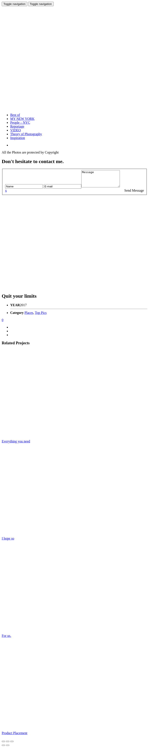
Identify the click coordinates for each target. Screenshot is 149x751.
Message (102, 180)
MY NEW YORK (22, 119)
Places (28, 316)
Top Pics (41, 316)
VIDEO (15, 130)
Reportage (17, 126)
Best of (15, 115)
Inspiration (17, 138)
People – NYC (20, 122)
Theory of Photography (26, 134)
